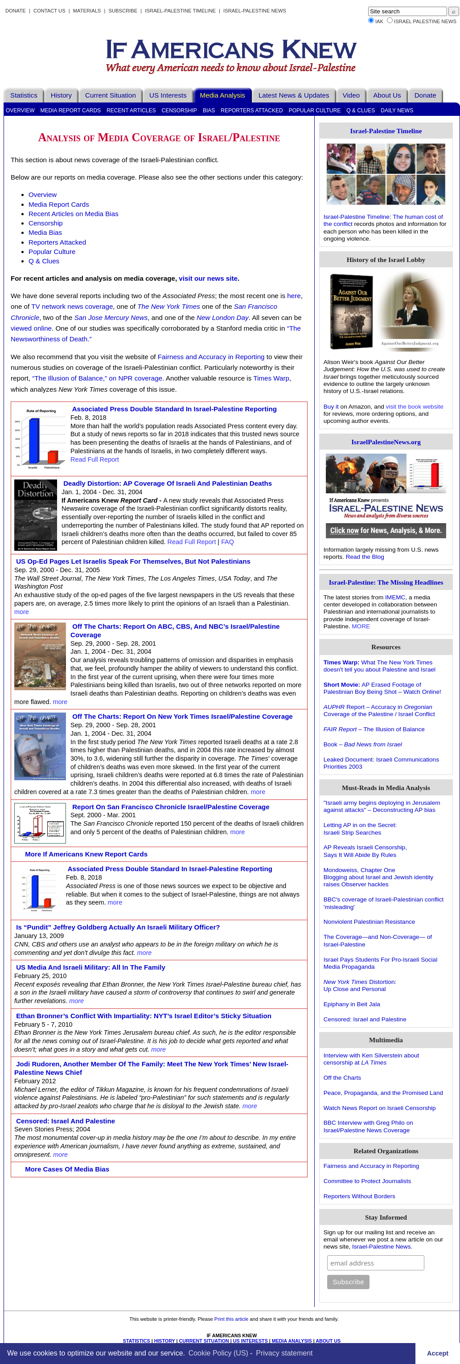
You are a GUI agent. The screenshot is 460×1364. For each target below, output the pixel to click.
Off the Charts (342, 1077)
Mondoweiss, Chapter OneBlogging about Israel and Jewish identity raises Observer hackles (378, 877)
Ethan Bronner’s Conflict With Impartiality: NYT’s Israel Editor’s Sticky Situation (143, 1016)
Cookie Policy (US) (218, 1353)
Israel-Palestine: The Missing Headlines (386, 582)
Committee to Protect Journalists (367, 1181)
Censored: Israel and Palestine (65, 1121)
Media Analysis (222, 95)
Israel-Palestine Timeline (181, 10)
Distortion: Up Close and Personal (360, 985)
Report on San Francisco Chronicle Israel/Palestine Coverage (170, 807)
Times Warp (271, 378)
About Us (387, 95)
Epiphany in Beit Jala (352, 1004)
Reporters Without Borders (359, 1196)
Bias (209, 110)
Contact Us (49, 10)
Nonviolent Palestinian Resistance (369, 921)
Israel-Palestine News (254, 10)
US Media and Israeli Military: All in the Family (90, 967)
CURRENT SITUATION (204, 1341)
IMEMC (395, 597)
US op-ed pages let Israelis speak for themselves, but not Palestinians (133, 561)
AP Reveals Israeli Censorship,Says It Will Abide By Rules (365, 851)
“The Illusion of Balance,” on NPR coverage (97, 378)
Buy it (331, 406)
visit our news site (208, 278)
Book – (363, 744)
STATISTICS (136, 1341)
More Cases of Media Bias (67, 1169)
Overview (20, 110)
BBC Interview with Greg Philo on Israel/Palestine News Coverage (368, 1126)
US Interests (168, 95)
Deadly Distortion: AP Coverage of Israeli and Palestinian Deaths (168, 483)
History (61, 95)
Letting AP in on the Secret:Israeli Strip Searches (360, 829)
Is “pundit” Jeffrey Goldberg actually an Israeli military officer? (118, 927)
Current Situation (110, 95)
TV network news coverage (72, 306)
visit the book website (415, 406)
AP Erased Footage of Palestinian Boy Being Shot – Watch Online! (382, 688)
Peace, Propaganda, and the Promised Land (383, 1093)
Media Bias (45, 232)
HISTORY (164, 1341)
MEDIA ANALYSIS (292, 1341)
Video (351, 95)
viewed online (31, 328)
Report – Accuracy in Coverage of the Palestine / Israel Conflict (379, 710)
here (293, 295)
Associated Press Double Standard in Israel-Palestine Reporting (174, 409)
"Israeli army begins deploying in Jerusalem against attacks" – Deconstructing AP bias (382, 806)
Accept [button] (437, 1353)
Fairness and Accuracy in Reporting (211, 356)
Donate (15, 10)
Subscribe (122, 10)
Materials (87, 10)
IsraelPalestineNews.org (386, 442)
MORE (361, 626)
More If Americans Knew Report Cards (86, 854)
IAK (379, 21)
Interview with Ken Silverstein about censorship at (371, 1059)
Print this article (231, 1319)
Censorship (179, 110)
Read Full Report (94, 459)
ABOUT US (328, 1341)
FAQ (227, 541)
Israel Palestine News (425, 21)
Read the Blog (365, 556)
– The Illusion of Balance (374, 729)
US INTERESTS (250, 1341)
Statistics (23, 95)
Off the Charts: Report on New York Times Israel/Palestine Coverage (182, 716)
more (21, 611)
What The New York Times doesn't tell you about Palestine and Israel (379, 666)
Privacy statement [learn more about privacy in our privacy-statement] (284, 1353)
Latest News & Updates (294, 95)
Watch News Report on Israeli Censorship (380, 1108)
